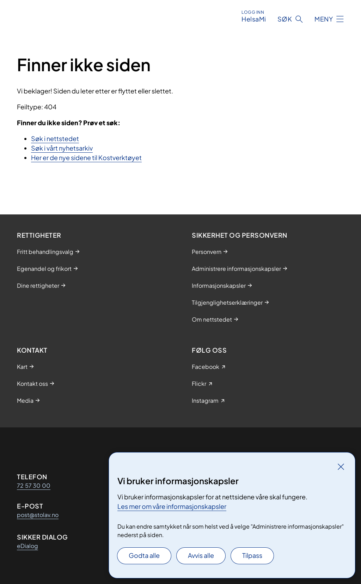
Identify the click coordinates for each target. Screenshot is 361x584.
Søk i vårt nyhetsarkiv (62, 148)
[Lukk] (341, 466)
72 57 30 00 (33, 485)
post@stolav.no (38, 514)
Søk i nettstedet (55, 138)
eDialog (27, 545)
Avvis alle (201, 555)
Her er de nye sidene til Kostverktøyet (86, 157)
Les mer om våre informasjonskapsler (171, 506)
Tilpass (252, 555)
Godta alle (144, 555)
